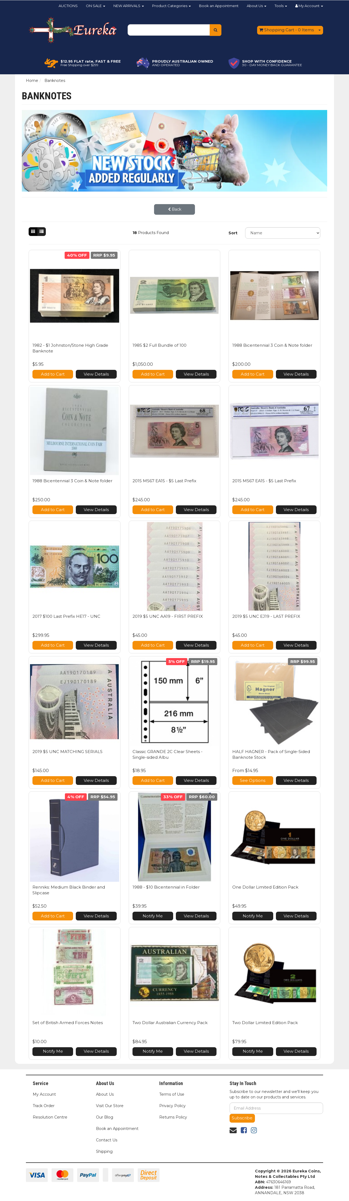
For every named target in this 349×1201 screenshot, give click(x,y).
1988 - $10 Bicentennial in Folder (166, 887)
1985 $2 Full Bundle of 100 (159, 345)
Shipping (104, 1151)
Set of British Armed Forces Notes (67, 1022)
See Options (252, 780)
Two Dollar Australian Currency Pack (170, 1022)
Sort (232, 233)
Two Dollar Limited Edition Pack (265, 1022)
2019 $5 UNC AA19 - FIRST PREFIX (168, 616)
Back (174, 209)
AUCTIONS (68, 6)
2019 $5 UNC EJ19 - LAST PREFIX (266, 616)
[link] (244, 1130)
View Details (96, 374)
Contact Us (106, 1140)
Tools (281, 6)
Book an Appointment (219, 6)
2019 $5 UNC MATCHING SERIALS (67, 751)
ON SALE (95, 6)
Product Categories (171, 6)
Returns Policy (173, 1117)
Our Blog (104, 1117)
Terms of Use (171, 1094)
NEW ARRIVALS (128, 6)
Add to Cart (53, 374)
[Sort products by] (282, 233)
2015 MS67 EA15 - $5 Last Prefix (164, 480)
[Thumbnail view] (33, 231)
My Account (44, 1094)
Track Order (44, 1105)
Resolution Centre (50, 1117)
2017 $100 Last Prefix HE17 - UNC (66, 616)
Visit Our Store (110, 1105)
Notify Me (153, 916)
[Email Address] (276, 1108)
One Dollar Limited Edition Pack (265, 887)
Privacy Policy (172, 1105)
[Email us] (233, 1130)
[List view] (41, 231)
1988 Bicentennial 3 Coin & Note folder (272, 345)
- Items (286, 29)
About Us (256, 6)
